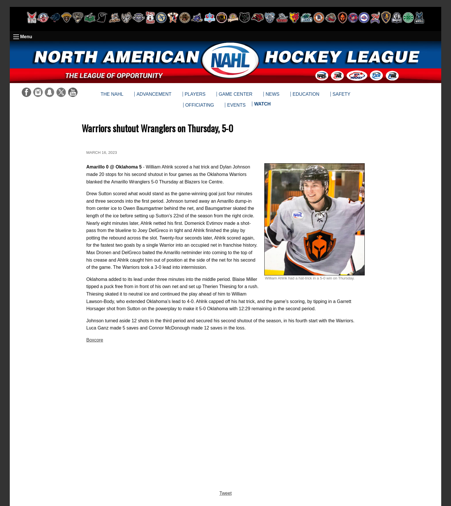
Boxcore (94, 340)
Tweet (225, 493)
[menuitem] (262, 105)
